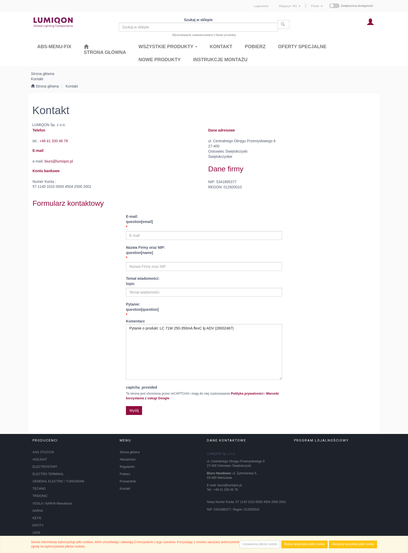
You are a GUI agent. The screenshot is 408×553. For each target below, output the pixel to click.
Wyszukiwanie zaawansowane (192, 34)
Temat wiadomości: (204, 281)
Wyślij (134, 410)
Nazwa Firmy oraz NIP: (204, 250)
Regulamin (127, 467)
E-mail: (204, 219)
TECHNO (39, 488)
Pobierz (125, 474)
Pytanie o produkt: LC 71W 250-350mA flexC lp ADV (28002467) (204, 352)
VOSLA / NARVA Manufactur (52, 503)
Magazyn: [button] (290, 6)
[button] (316, 6)
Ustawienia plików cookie (260, 544)
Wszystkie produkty (167, 46)
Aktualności (128, 459)
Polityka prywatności (247, 393)
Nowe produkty (226, 34)
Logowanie (261, 6)
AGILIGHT (40, 459)
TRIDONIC (40, 496)
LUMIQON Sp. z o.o (221, 454)
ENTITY (38, 525)
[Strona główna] (105, 49)
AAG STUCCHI (43, 452)
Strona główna (130, 452)
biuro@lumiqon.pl (58, 161)
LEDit (36, 533)
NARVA (38, 511)
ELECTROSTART (45, 467)
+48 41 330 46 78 (53, 141)
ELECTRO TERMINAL (48, 474)
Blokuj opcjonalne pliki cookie (304, 544)
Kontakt (72, 86)
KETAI (37, 518)
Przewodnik (128, 481)
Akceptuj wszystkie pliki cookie (353, 544)
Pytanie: (204, 307)
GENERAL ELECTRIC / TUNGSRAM (58, 481)
